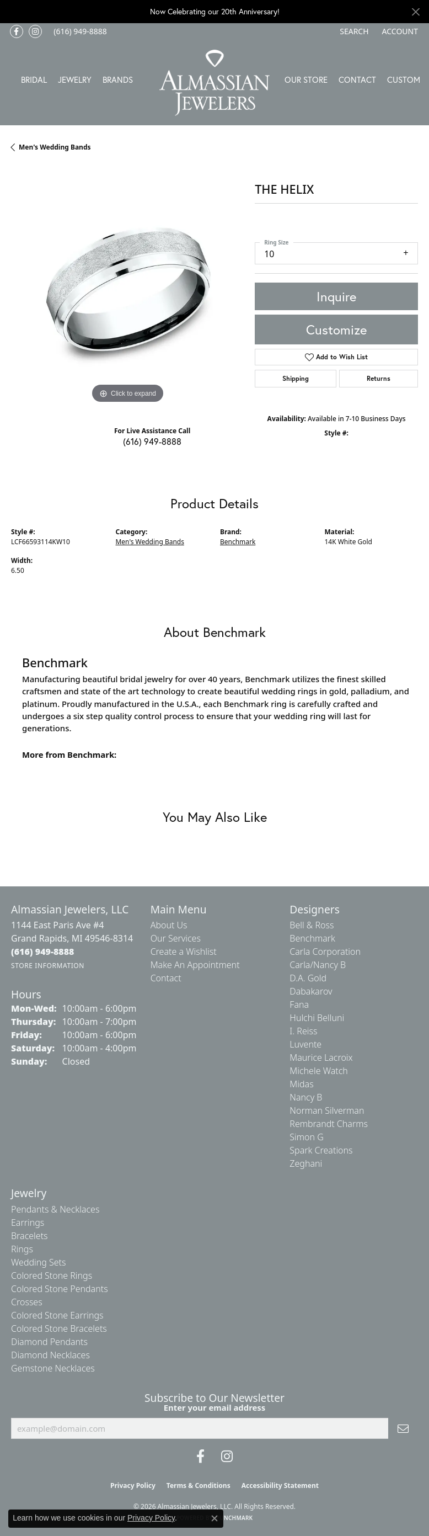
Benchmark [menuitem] (312, 938)
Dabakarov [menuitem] (310, 991)
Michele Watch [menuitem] (318, 1071)
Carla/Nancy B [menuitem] (317, 965)
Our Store (306, 79)
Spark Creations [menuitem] (320, 1150)
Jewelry (75, 79)
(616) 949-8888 (152, 441)
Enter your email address (215, 1407)
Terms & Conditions (198, 1485)
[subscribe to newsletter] (403, 1428)
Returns (378, 378)
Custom (403, 79)
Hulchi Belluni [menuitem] (316, 1018)
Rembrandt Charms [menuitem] (328, 1124)
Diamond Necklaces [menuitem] (50, 1355)
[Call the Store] (42, 951)
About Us (169, 925)
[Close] (415, 12)
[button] (352, 31)
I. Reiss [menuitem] (303, 1031)
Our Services (176, 938)
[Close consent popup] (214, 1518)
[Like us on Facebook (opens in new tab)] (16, 31)
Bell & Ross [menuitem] (311, 925)
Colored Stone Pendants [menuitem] (59, 1289)
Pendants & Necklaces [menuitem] (55, 1209)
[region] (127, 289)
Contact (357, 79)
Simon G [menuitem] (306, 1137)
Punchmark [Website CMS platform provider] (234, 1518)
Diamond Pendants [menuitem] (49, 1342)
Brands (118, 79)
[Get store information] (47, 965)
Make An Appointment (195, 965)
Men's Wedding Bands (55, 147)
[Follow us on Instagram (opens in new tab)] (35, 31)
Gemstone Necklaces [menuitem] (53, 1368)
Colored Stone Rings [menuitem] (51, 1275)
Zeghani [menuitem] (305, 1163)
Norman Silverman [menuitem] (326, 1110)
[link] (79, 31)
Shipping (295, 378)
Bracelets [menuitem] (29, 1236)
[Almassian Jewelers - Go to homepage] (214, 83)
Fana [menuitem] (299, 1004)
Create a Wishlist (184, 951)
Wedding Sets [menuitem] (38, 1262)
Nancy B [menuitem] (305, 1097)
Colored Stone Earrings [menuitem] (57, 1315)
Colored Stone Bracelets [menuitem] (59, 1328)
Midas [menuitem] (301, 1084)
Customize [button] (336, 329)
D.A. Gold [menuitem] (307, 978)
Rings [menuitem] (22, 1249)
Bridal (34, 79)
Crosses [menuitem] (26, 1302)
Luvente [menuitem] (305, 1044)
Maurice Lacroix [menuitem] (320, 1057)
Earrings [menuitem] (27, 1222)
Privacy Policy (132, 1485)
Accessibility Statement (280, 1485)
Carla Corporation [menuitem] (325, 951)
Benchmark (237, 541)
